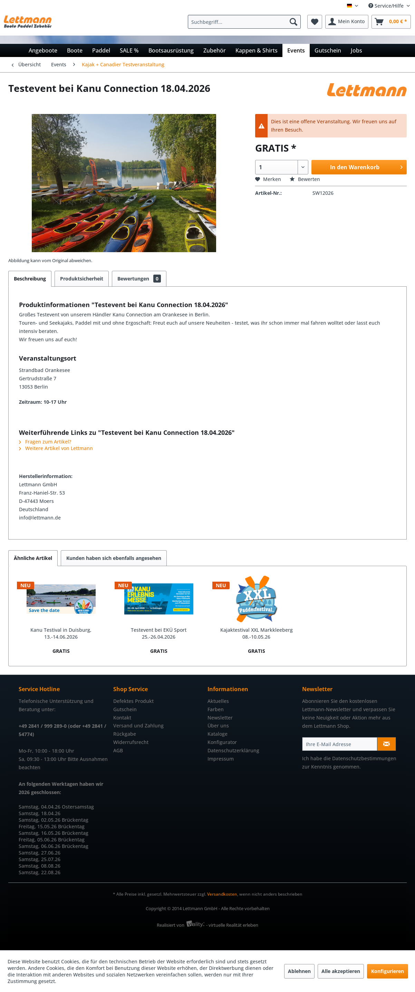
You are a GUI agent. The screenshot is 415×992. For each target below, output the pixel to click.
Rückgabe (124, 734)
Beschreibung (30, 278)
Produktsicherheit (81, 278)
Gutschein (125, 709)
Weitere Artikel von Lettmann (56, 448)
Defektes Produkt (133, 701)
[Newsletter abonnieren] (386, 744)
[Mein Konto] (346, 22)
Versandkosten (222, 894)
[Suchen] (293, 22)
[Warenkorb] (391, 22)
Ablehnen (299, 971)
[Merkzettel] (314, 22)
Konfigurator (222, 742)
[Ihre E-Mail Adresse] (340, 744)
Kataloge (218, 734)
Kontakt (122, 717)
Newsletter (220, 717)
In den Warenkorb (366, 166)
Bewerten (305, 179)
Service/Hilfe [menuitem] (386, 5)
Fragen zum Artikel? (45, 441)
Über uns (218, 725)
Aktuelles (218, 701)
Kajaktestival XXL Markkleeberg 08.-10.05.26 (256, 633)
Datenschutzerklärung (233, 750)
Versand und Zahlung (138, 725)
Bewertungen (139, 279)
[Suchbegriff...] (244, 22)
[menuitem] (246, 22)
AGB (118, 750)
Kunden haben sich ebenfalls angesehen (113, 558)
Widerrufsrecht (130, 742)
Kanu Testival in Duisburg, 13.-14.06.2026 (60, 633)
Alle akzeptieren (340, 971)
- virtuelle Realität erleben (232, 925)
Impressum (221, 758)
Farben (216, 709)
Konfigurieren (387, 971)
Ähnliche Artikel (33, 558)
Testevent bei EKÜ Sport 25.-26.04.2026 (158, 633)
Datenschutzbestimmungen (364, 758)
